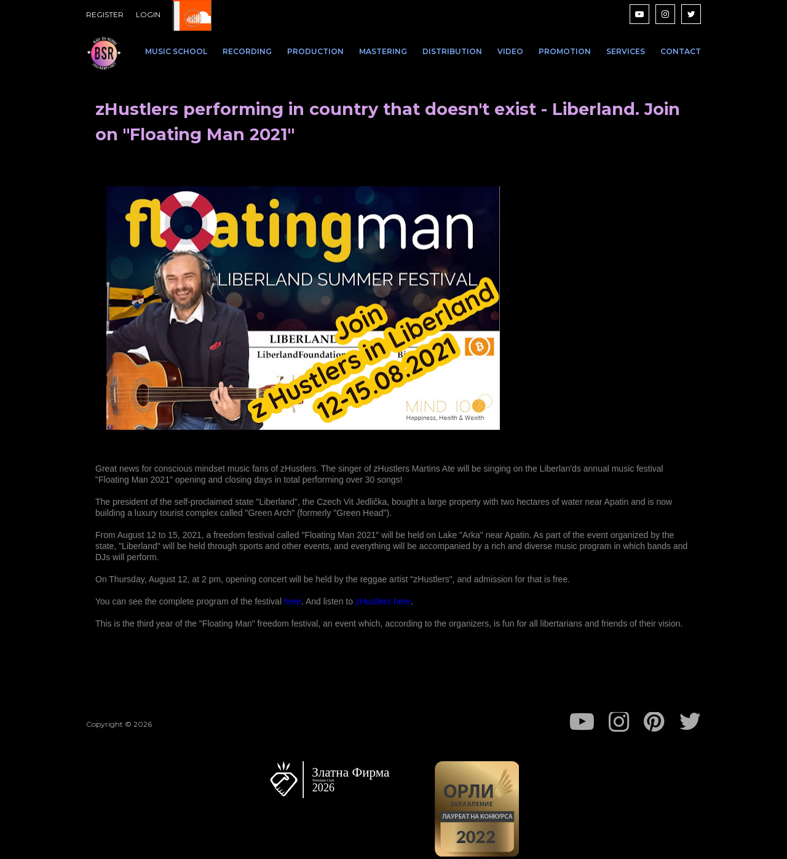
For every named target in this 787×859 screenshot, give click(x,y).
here (292, 601)
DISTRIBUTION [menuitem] (452, 51)
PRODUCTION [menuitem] (315, 51)
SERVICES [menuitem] (625, 51)
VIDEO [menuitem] (510, 51)
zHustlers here (383, 601)
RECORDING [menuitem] (247, 51)
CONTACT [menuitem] (680, 51)
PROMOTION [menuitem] (565, 51)
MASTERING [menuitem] (383, 51)
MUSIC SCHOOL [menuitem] (176, 51)
